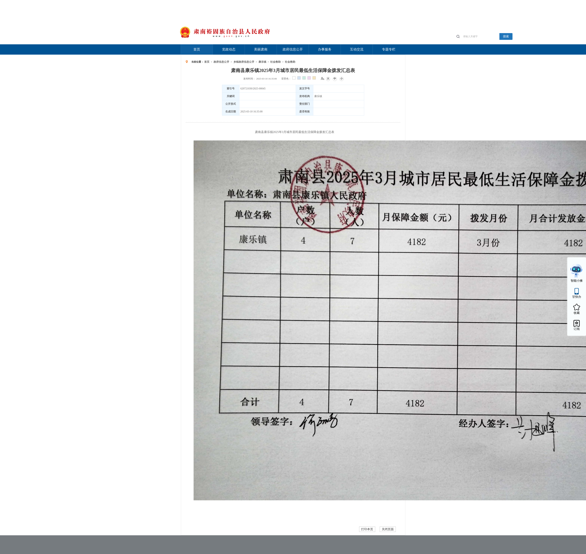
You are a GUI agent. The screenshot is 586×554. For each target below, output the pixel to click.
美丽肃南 (260, 49)
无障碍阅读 (377, 1)
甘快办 (576, 296)
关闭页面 (388, 529)
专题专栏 (388, 49)
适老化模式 (360, 1)
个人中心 (345, 2)
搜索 (506, 36)
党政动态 (228, 49)
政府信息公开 (293, 49)
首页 (196, 49)
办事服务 (324, 49)
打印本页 (367, 529)
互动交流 (356, 49)
